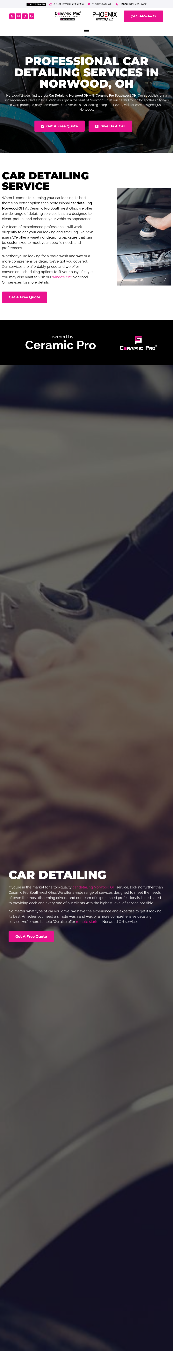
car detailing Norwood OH (94, 887)
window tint (62, 277)
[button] (87, 30)
